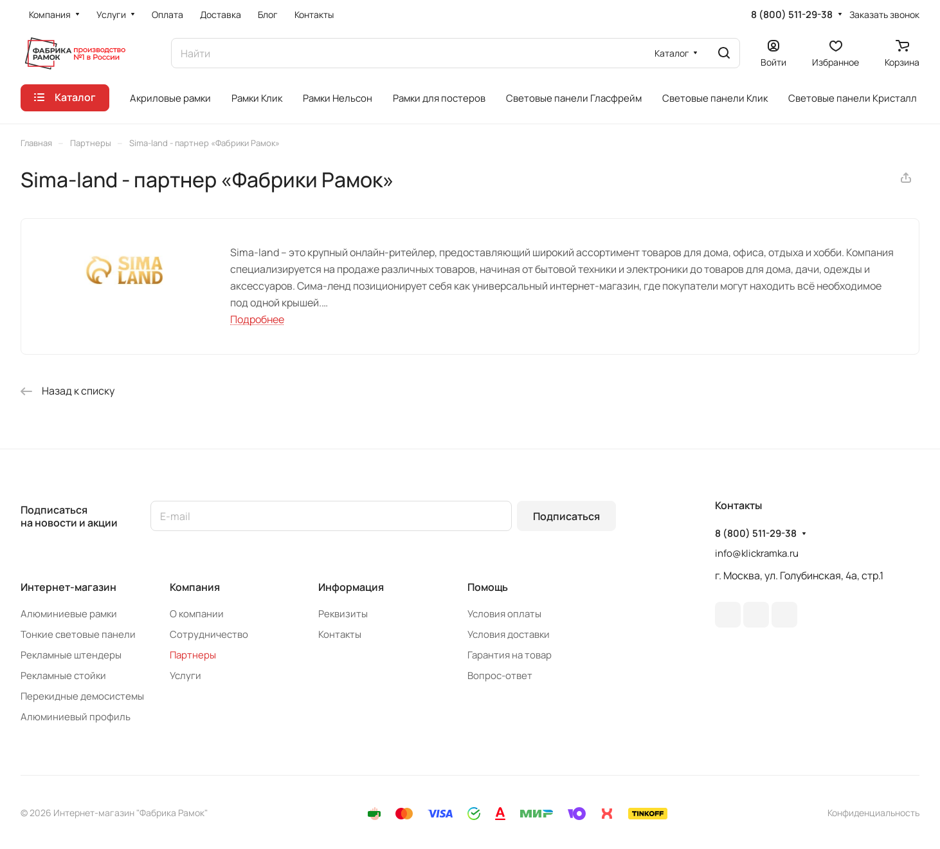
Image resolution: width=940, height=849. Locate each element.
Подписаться (566, 516)
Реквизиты (343, 613)
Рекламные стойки (63, 675)
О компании (197, 613)
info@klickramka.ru (757, 553)
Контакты (339, 634)
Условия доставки (508, 634)
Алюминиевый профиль (76, 716)
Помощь (487, 587)
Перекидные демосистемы (82, 696)
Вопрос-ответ (499, 675)
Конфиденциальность (873, 813)
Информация (351, 587)
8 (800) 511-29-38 (792, 15)
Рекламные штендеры (71, 655)
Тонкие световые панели (78, 634)
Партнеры (193, 655)
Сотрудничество (209, 634)
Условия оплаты (504, 613)
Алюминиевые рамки (69, 613)
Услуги (185, 675)
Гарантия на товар (509, 655)
